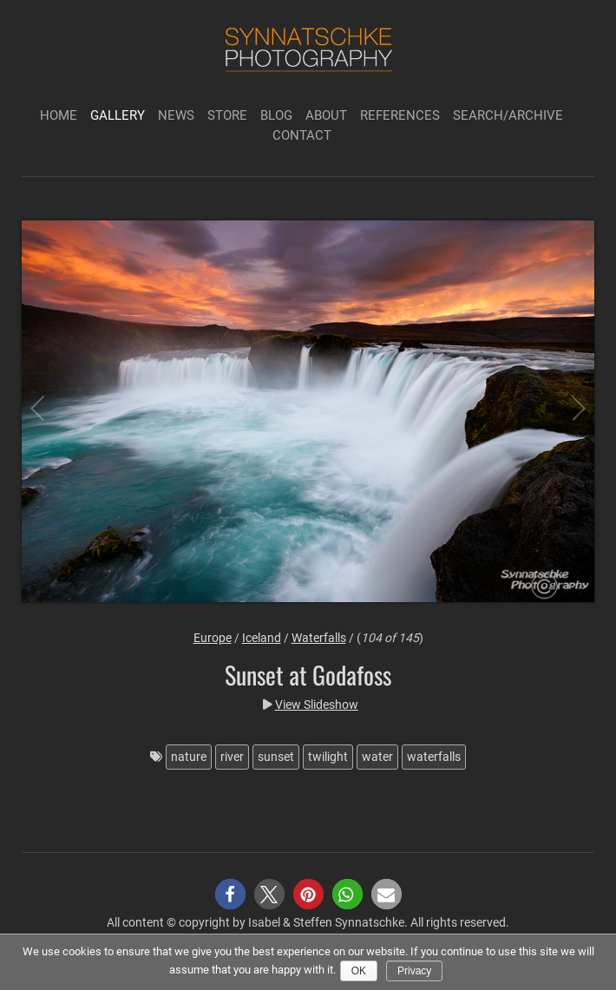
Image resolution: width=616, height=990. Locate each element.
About (326, 115)
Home (58, 115)
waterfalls (434, 757)
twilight (328, 757)
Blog (276, 115)
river (232, 757)
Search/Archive (508, 115)
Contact (301, 135)
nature (188, 757)
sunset (276, 757)
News (176, 115)
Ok (358, 971)
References (400, 115)
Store (227, 115)
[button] (230, 894)
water (377, 757)
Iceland (261, 638)
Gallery (117, 115)
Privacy (414, 971)
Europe (212, 638)
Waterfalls (319, 638)
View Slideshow (316, 704)
